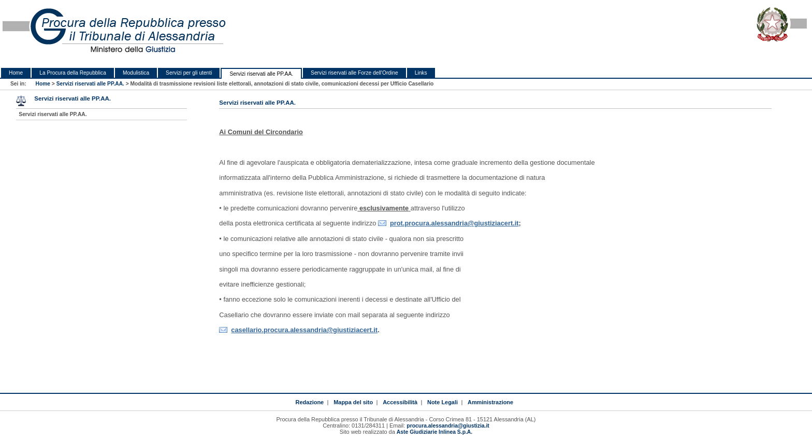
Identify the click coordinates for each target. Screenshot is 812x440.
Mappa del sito (353, 402)
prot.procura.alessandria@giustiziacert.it (454, 223)
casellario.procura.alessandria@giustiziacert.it (304, 330)
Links (421, 73)
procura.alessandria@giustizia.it (448, 426)
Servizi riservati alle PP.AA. (261, 74)
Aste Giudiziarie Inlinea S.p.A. (434, 432)
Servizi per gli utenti (189, 73)
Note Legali (442, 402)
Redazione (309, 402)
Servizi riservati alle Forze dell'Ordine (354, 73)
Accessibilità (400, 402)
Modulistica (136, 73)
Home (16, 73)
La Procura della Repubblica (72, 73)
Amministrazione (490, 402)
